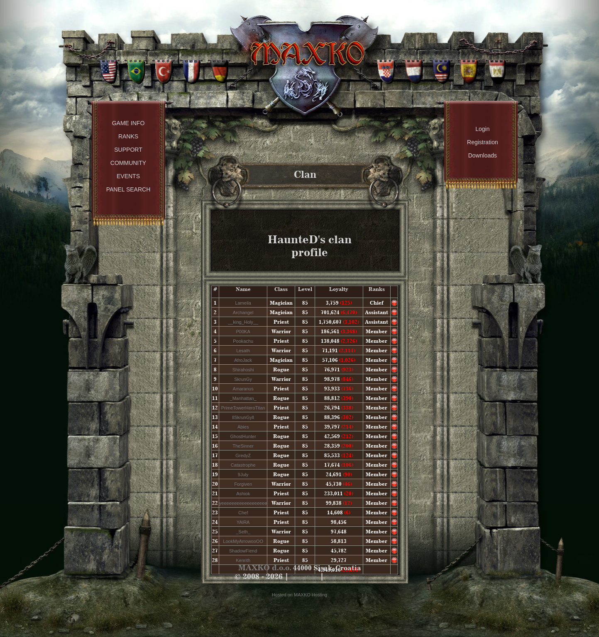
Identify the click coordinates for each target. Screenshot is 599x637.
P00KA (243, 331)
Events (128, 176)
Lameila (243, 302)
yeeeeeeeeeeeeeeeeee (243, 503)
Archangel (243, 312)
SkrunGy (243, 379)
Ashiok (243, 493)
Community (128, 163)
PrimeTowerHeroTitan (243, 407)
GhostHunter (243, 436)
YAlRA (243, 522)
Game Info (128, 123)
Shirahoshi (243, 369)
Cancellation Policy (345, 577)
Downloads (482, 155)
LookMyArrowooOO (243, 541)
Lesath (243, 350)
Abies (243, 426)
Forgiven (243, 484)
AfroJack (243, 360)
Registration (482, 142)
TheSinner (243, 445)
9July (243, 474)
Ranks (128, 136)
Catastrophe (243, 465)
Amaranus (243, 388)
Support (128, 149)
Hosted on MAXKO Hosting (299, 594)
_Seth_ (243, 531)
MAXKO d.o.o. (264, 567)
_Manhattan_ (243, 398)
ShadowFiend (243, 550)
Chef (243, 512)
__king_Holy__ (243, 322)
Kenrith (243, 560)
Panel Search (128, 189)
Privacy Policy (305, 577)
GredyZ (243, 455)
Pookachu (243, 341)
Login (482, 129)
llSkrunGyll (243, 417)
